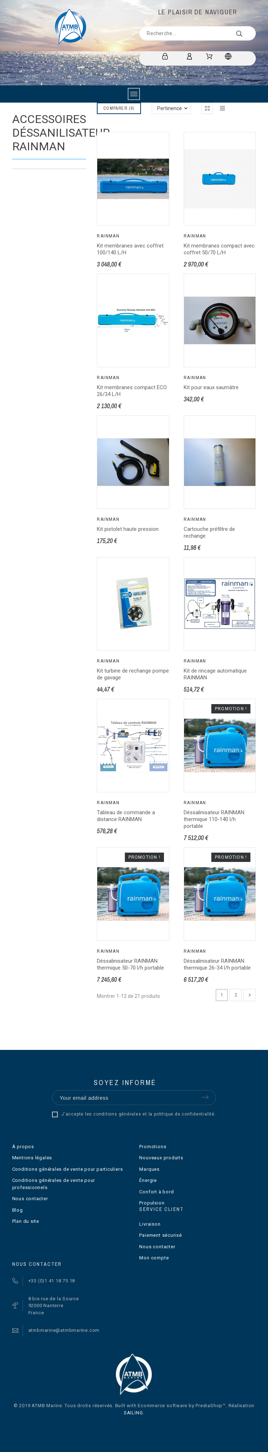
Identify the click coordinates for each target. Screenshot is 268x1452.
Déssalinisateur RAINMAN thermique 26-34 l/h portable (217, 964)
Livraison (149, 1224)
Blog (17, 1210)
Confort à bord (156, 1191)
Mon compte (154, 1257)
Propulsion (151, 1203)
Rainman (108, 236)
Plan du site (25, 1221)
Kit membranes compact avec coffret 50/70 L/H (219, 249)
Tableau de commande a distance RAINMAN (126, 815)
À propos (23, 1146)
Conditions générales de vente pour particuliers (67, 1169)
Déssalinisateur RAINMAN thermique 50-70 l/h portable (130, 964)
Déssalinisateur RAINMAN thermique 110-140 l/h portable (214, 819)
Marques (149, 1169)
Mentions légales (32, 1157)
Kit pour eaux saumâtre (211, 387)
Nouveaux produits (161, 1157)
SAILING (133, 1412)
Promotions (152, 1146)
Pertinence (169, 108)
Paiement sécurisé (160, 1235)
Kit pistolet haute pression (128, 529)
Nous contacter (30, 1198)
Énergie (147, 1180)
